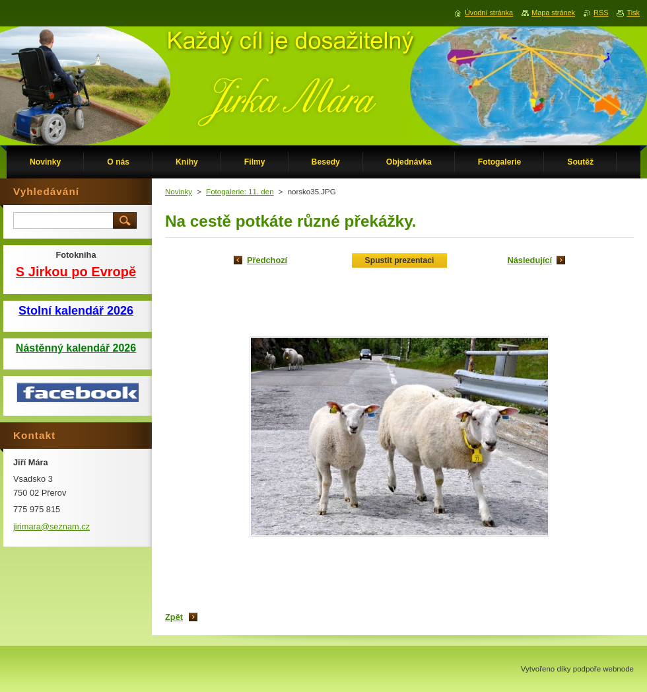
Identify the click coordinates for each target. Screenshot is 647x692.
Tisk (633, 13)
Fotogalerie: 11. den (239, 192)
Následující (529, 260)
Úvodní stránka (489, 13)
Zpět (174, 617)
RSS (601, 13)
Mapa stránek (553, 13)
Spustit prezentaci (399, 260)
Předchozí (267, 260)
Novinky (178, 192)
